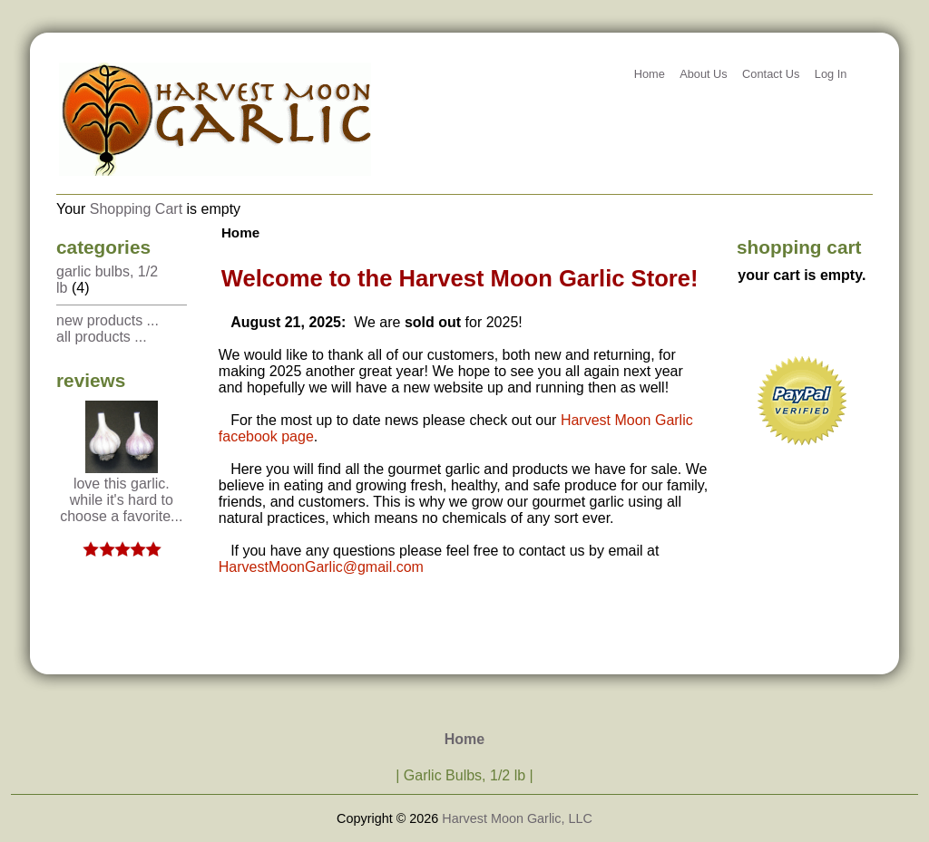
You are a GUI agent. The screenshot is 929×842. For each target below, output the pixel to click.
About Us (704, 74)
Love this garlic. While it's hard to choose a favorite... (121, 493)
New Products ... (107, 320)
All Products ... (101, 336)
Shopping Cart (136, 209)
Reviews (90, 380)
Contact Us (770, 74)
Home (649, 74)
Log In (831, 74)
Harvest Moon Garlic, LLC (517, 818)
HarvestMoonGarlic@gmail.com (321, 567)
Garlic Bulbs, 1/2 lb (464, 775)
